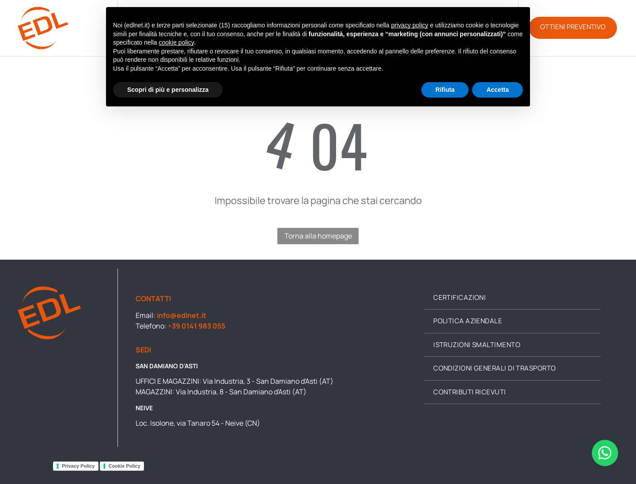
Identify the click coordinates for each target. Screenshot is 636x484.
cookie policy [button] (176, 42)
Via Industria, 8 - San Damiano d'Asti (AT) (241, 392)
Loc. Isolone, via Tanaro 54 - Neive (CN (196, 423)
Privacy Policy (78, 466)
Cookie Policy (124, 466)
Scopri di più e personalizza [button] (167, 89)
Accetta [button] (497, 89)
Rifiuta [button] (445, 89)
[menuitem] (512, 298)
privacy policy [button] (409, 25)
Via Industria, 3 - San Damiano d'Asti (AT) (268, 381)
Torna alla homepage (318, 236)
